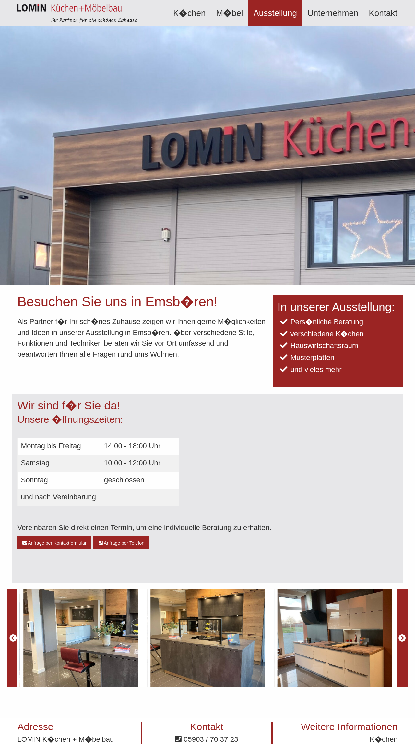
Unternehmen (333, 13)
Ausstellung (275, 13)
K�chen (189, 13)
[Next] (402, 638)
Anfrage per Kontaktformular (54, 543)
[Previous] (12, 638)
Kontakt (383, 13)
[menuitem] (189, 13)
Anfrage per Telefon (122, 543)
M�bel (229, 13)
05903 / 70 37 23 (206, 739)
